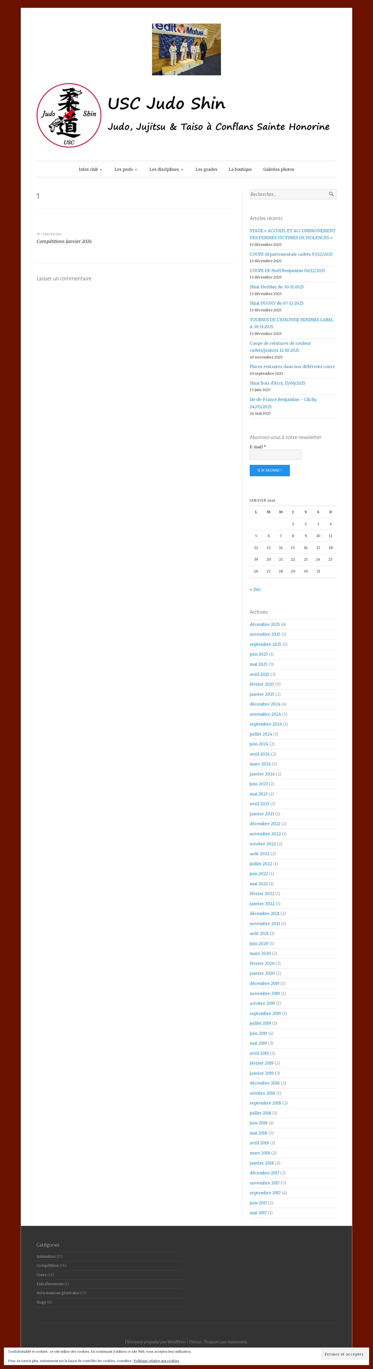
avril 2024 (260, 754)
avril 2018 (259, 1142)
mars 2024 (260, 764)
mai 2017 (258, 1212)
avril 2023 (259, 803)
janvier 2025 (262, 694)
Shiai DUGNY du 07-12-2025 (277, 303)
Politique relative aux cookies (156, 1361)
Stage (41, 1302)
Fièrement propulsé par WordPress (155, 1341)
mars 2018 (260, 1153)
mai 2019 (258, 1043)
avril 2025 (259, 674)
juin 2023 (259, 783)
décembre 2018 (265, 1083)
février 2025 (262, 684)
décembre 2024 (265, 704)
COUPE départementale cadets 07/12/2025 (291, 254)
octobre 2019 (262, 1003)
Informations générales (58, 1293)
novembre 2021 (265, 923)
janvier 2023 (262, 813)
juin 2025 (259, 654)
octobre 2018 (262, 1093)
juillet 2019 (260, 1023)
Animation (46, 1256)
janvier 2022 (262, 903)
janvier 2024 (262, 774)
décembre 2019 (264, 983)
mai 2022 (259, 883)
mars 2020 (260, 953)
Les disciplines (164, 169)
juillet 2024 (261, 734)
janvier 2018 (262, 1163)
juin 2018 (259, 1123)
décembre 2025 (265, 624)
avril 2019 (259, 1053)
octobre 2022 (263, 843)
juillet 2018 (260, 1113)
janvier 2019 (262, 1073)
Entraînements (50, 1284)
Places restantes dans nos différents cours (292, 366)
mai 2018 (258, 1133)
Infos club (88, 169)
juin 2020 (259, 943)
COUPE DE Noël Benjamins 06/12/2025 (287, 270)
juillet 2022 (261, 863)
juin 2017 (258, 1202)
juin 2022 (259, 873)
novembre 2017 (265, 1183)
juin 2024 (259, 744)
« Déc (255, 589)
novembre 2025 (265, 634)
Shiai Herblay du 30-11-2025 (277, 286)
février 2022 (262, 893)
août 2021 (259, 933)
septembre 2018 (265, 1103)
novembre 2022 (265, 833)
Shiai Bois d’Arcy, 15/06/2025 (277, 383)
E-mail (258, 446)
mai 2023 (259, 794)
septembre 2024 (266, 724)
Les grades (206, 169)
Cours (42, 1275)
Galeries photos (278, 169)
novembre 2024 (265, 714)
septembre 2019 (265, 1013)
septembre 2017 (265, 1192)
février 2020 (262, 963)
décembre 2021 (264, 913)
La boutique (240, 169)
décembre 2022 (265, 823)
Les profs (123, 169)
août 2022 (259, 853)
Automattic (237, 1341)
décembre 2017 (264, 1172)
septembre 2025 (266, 644)
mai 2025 (259, 664)
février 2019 (262, 1063)
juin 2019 (258, 1033)
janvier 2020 (262, 973)
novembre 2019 (265, 993)
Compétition (48, 1265)
